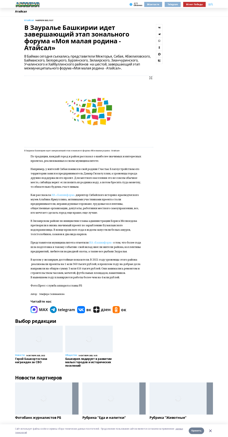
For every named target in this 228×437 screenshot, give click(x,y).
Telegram (173, 4)
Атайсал (21, 11)
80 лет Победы (194, 4)
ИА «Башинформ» (63, 195)
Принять (196, 430)
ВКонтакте (153, 4)
